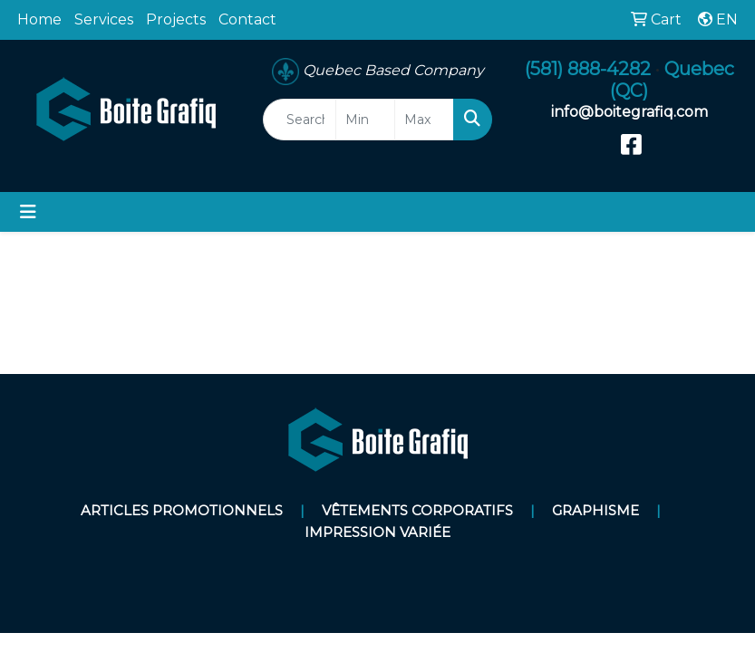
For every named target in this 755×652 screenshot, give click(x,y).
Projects (176, 19)
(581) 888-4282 (588, 69)
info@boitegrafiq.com (629, 111)
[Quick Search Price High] (424, 119)
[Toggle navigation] (28, 212)
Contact (247, 19)
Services (103, 19)
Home (39, 19)
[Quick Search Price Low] (365, 119)
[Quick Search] (299, 119)
